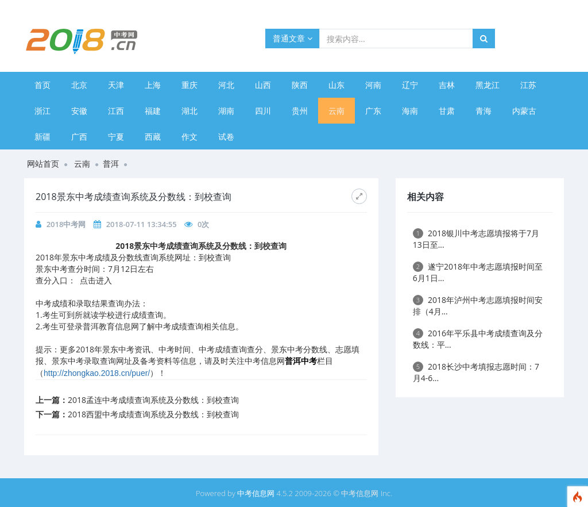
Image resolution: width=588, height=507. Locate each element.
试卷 (226, 136)
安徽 (79, 110)
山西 (263, 84)
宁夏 (116, 136)
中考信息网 (255, 493)
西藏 (153, 136)
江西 (116, 110)
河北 (226, 84)
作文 (189, 136)
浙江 (42, 110)
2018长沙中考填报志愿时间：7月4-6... (476, 372)
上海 (153, 84)
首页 (42, 84)
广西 (79, 136)
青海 (483, 110)
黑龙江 (487, 84)
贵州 (300, 110)
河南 (373, 84)
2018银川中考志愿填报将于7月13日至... (476, 239)
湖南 (226, 110)
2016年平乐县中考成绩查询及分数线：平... (478, 339)
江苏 (528, 84)
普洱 (111, 163)
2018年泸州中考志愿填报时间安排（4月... (478, 305)
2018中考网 (66, 224)
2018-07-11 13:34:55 (141, 224)
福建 (153, 110)
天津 (116, 84)
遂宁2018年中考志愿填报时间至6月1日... (478, 272)
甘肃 (447, 110)
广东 (373, 110)
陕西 (300, 84)
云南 (336, 110)
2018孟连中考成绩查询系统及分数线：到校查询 (153, 399)
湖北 (189, 110)
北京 (79, 84)
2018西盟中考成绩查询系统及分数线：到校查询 (153, 414)
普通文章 (292, 38)
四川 (263, 110)
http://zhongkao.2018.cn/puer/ (97, 373)
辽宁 (410, 84)
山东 (336, 84)
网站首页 (43, 163)
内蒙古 (524, 110)
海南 (410, 110)
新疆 (42, 136)
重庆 (189, 84)
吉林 (447, 84)
